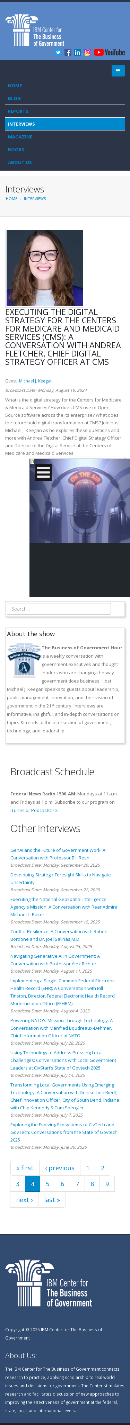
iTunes (17, 810)
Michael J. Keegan (36, 381)
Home (15, 85)
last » (52, 1200)
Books (16, 149)
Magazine (20, 137)
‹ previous (60, 1168)
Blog (14, 98)
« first (25, 1168)
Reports (18, 111)
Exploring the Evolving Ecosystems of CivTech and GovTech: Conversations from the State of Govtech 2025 (64, 1132)
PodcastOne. (44, 810)
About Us (20, 162)
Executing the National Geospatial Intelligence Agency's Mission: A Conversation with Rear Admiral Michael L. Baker (64, 907)
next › (24, 1200)
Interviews (21, 124)
